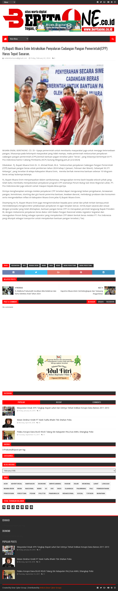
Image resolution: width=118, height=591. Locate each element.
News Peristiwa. (85, 265)
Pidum (32, 493)
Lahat (96, 484)
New (51, 265)
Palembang (81, 489)
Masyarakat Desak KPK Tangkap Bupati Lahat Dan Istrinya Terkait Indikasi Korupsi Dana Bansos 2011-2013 (63, 408)
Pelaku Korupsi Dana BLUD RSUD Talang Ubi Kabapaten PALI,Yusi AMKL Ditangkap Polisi (55, 432)
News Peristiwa (70, 265)
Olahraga (69, 489)
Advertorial (16, 484)
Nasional (29, 489)
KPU (24, 265)
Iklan (76, 484)
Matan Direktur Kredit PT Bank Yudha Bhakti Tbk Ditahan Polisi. (44, 420)
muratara (101, 493)
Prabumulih (54, 493)
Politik (42, 493)
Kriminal (86, 484)
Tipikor (89, 493)
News (58, 265)
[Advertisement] (59, 241)
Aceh (6, 484)
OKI (52, 489)
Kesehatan (15, 265)
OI (46, 489)
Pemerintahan (103, 489)
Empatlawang (55, 484)
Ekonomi (42, 484)
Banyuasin (30, 484)
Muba (44, 265)
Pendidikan (9, 493)
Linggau (105, 484)
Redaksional (68, 493)
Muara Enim (33, 265)
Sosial (80, 493)
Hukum (67, 484)
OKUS (59, 489)
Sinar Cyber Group (19, 588)
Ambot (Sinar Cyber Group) (50, 588)
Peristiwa (21, 493)
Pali (91, 489)
